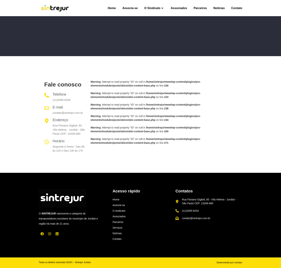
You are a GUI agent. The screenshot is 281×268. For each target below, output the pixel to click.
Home (112, 8)
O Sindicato (154, 8)
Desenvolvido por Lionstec (229, 262)
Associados (179, 8)
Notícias (219, 8)
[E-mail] (46, 108)
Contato (236, 8)
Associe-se (130, 8)
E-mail (58, 107)
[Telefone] (46, 95)
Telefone (59, 94)
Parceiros (200, 8)
